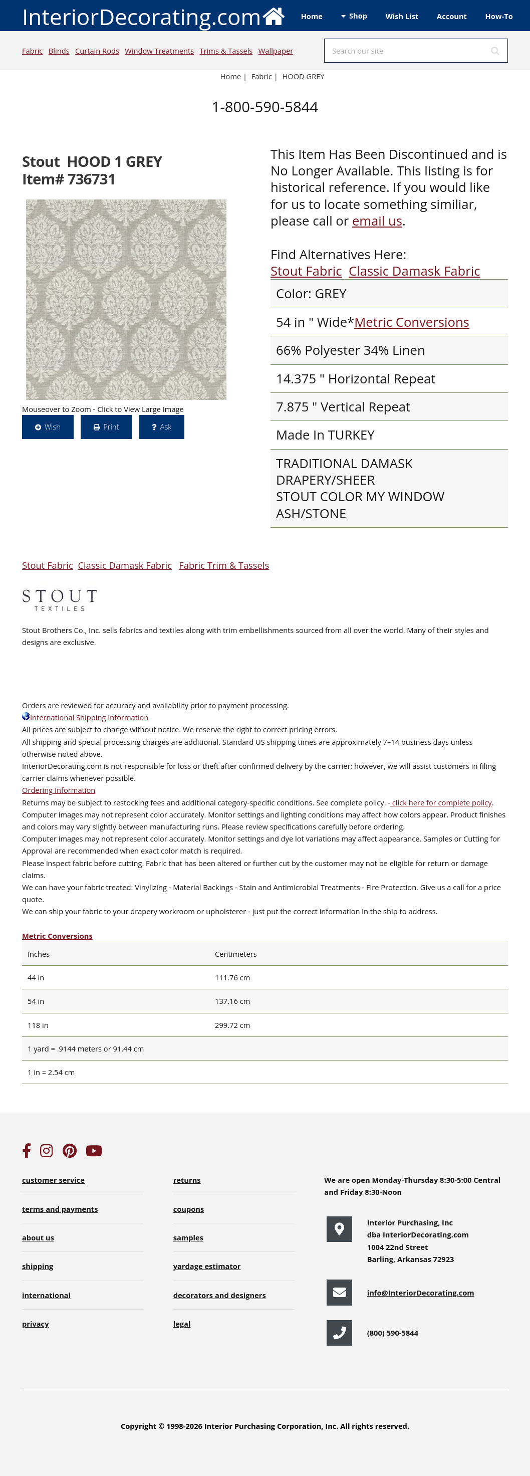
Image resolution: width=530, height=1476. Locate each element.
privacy (35, 1324)
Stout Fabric (306, 271)
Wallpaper (275, 51)
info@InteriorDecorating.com (420, 1293)
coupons (188, 1209)
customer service (53, 1180)
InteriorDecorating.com (154, 16)
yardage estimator (207, 1266)
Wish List (402, 16)
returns (187, 1180)
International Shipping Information (85, 717)
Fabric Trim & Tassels (224, 565)
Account (452, 16)
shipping (37, 1266)
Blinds (59, 51)
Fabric (32, 51)
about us (38, 1237)
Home (312, 16)
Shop (358, 16)
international (46, 1295)
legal (182, 1324)
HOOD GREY (303, 76)
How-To (499, 16)
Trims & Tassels (226, 51)
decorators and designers (219, 1295)
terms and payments (60, 1209)
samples (188, 1237)
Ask (166, 426)
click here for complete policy (441, 802)
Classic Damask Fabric (414, 271)
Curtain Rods (97, 51)
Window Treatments (159, 51)
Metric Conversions (411, 322)
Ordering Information (58, 790)
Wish (53, 426)
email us (377, 221)
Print (111, 426)
